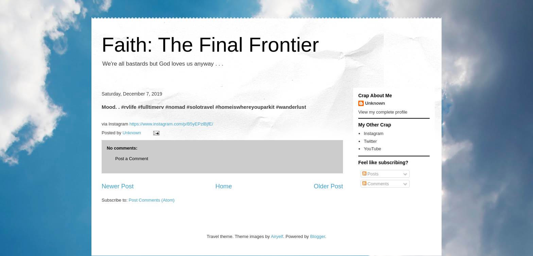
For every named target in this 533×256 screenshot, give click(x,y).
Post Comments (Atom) (152, 200)
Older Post (328, 186)
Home (224, 186)
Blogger (317, 236)
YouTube (372, 148)
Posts (370, 173)
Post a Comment (131, 158)
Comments (375, 183)
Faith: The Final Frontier (210, 44)
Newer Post (118, 186)
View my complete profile (382, 112)
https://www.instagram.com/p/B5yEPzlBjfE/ (171, 123)
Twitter (370, 141)
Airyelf (277, 236)
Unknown (375, 103)
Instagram (373, 133)
